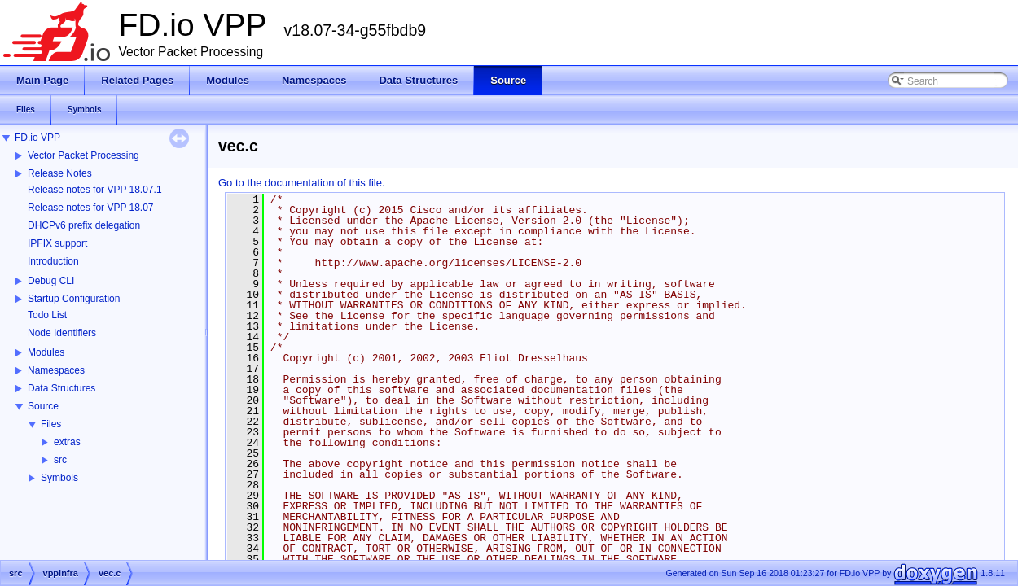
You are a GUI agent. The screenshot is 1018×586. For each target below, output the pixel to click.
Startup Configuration (74, 298)
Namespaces (56, 370)
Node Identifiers (62, 333)
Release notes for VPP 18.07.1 (95, 189)
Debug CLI (51, 280)
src (60, 460)
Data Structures (61, 388)
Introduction (53, 261)
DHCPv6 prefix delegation (84, 225)
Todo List (47, 315)
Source (43, 406)
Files (51, 424)
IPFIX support (57, 243)
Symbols (59, 477)
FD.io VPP (37, 137)
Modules (46, 352)
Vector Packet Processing (83, 155)
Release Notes (60, 173)
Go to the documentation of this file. (301, 183)
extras (67, 442)
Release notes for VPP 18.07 (91, 207)
